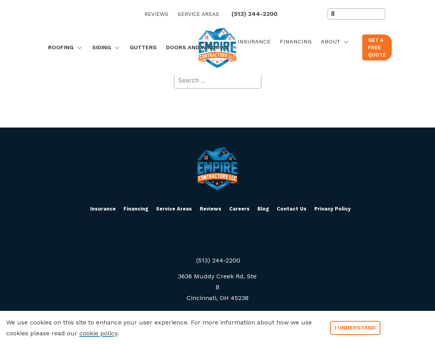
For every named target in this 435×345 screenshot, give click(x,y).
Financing (296, 41)
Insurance (254, 41)
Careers (239, 209)
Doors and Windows (197, 47)
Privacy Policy (332, 209)
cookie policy (98, 333)
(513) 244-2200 (254, 13)
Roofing (61, 47)
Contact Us (292, 209)
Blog (263, 209)
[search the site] (356, 14)
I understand (355, 327)
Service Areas (198, 14)
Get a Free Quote (377, 47)
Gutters (143, 47)
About (331, 41)
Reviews (156, 14)
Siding (101, 47)
